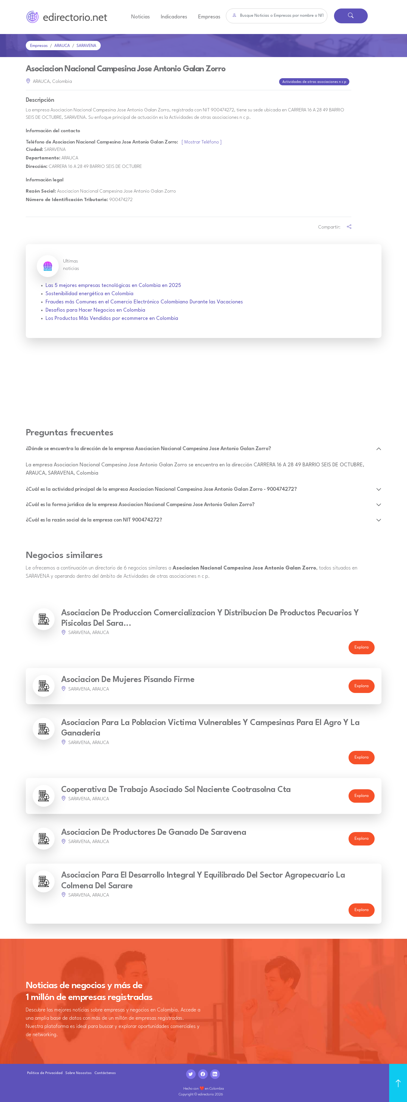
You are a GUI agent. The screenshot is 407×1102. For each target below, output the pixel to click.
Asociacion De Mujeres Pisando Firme (128, 679)
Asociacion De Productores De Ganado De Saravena (153, 832)
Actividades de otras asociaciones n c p (315, 81)
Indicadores (174, 17)
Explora (362, 647)
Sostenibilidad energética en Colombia (89, 293)
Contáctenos (105, 1072)
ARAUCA (62, 46)
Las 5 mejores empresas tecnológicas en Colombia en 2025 (113, 285)
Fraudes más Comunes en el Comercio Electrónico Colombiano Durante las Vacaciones (144, 301)
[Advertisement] (203, 385)
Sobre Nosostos (78, 1072)
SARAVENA (86, 46)
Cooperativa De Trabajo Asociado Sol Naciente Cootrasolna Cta (176, 789)
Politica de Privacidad (45, 1072)
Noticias (140, 17)
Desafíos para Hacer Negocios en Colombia (95, 309)
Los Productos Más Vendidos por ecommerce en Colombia (112, 317)
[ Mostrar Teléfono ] (202, 141)
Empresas (209, 17)
